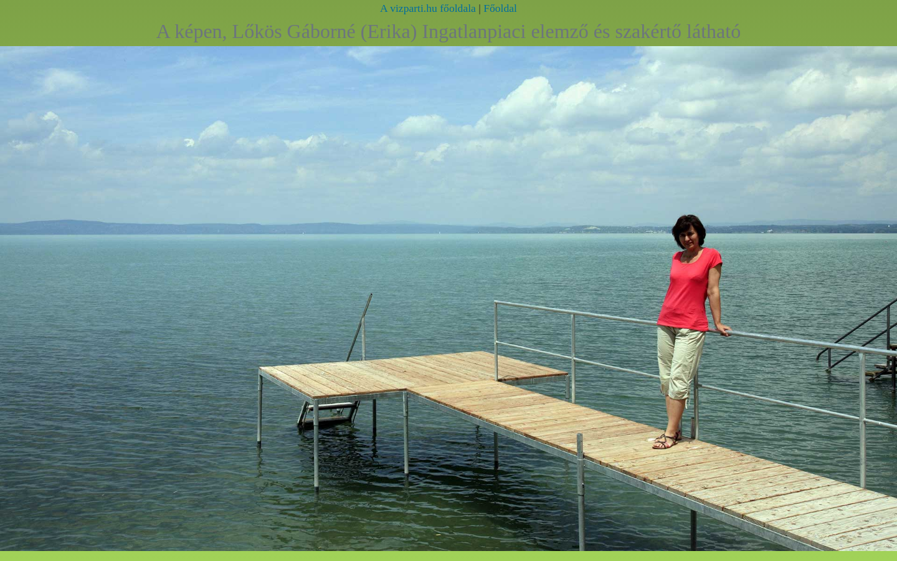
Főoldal (500, 8)
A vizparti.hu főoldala (428, 8)
